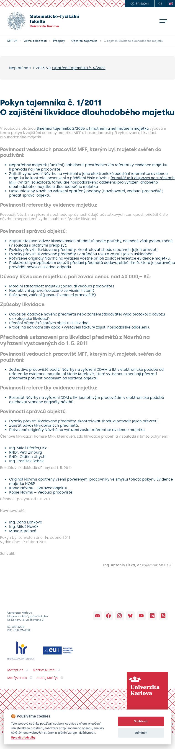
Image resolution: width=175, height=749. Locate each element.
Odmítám (141, 732)
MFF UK (12, 40)
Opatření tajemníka (84, 40)
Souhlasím (141, 721)
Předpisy (59, 40)
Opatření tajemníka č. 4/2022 (79, 68)
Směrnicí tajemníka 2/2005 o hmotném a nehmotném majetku (93, 128)
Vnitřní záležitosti (35, 40)
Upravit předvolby (23, 737)
